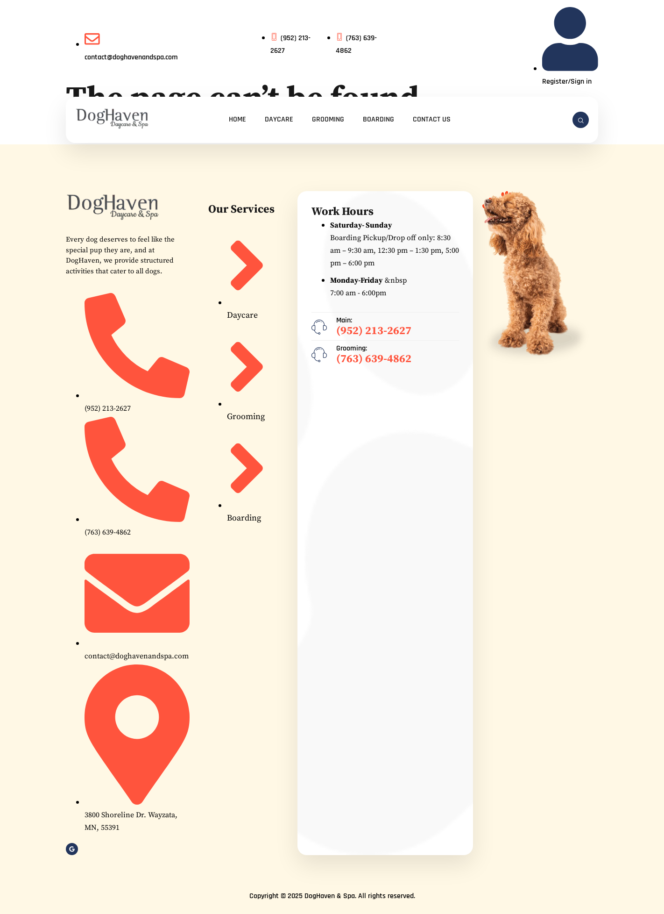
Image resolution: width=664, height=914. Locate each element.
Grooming (328, 119)
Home (237, 119)
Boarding (378, 119)
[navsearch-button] (580, 120)
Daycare (279, 119)
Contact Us (432, 119)
